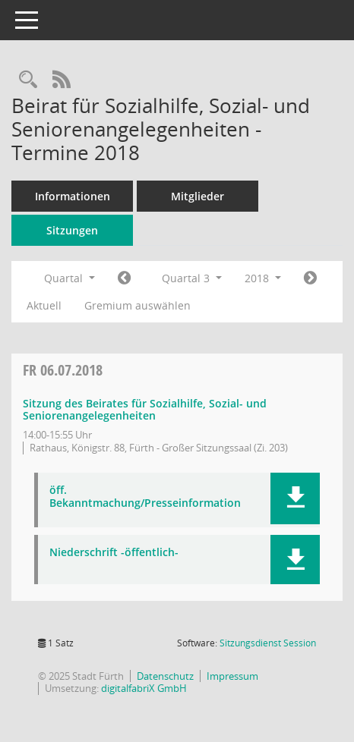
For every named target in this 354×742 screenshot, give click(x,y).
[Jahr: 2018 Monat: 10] (310, 278)
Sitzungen (72, 230)
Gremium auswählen (137, 305)
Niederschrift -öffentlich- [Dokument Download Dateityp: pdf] (114, 552)
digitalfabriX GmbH (144, 688)
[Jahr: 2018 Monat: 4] (124, 278)
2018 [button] (263, 278)
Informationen (72, 196)
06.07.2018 (63, 370)
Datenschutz (165, 676)
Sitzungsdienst (268, 643)
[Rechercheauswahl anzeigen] (28, 80)
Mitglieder (197, 196)
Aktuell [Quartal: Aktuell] (44, 305)
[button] (295, 498)
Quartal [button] (69, 278)
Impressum (232, 676)
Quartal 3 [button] (192, 278)
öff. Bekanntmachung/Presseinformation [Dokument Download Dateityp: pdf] (145, 497)
